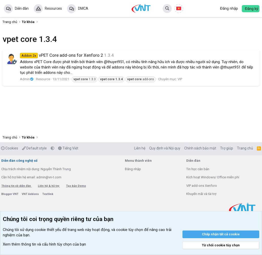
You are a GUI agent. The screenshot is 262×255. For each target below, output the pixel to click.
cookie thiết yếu (48, 229)
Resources (53, 8)
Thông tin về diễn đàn (16, 186)
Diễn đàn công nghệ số (19, 161)
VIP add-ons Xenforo (201, 186)
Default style (34, 148)
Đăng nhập (133, 169)
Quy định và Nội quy (164, 148)
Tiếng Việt (68, 148)
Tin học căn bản (197, 169)
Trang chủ (245, 148)
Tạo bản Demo (76, 186)
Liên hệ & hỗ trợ (49, 186)
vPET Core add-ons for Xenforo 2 (61, 55)
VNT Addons (31, 194)
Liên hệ (139, 148)
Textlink (47, 194)
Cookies (9, 148)
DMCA (83, 8)
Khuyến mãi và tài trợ (201, 194)
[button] (52, 148)
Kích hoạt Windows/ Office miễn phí (212, 177)
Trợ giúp (226, 148)
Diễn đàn (22, 8)
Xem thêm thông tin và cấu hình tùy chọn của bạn (44, 244)
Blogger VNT (10, 194)
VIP (180, 79)
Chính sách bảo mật (200, 148)
